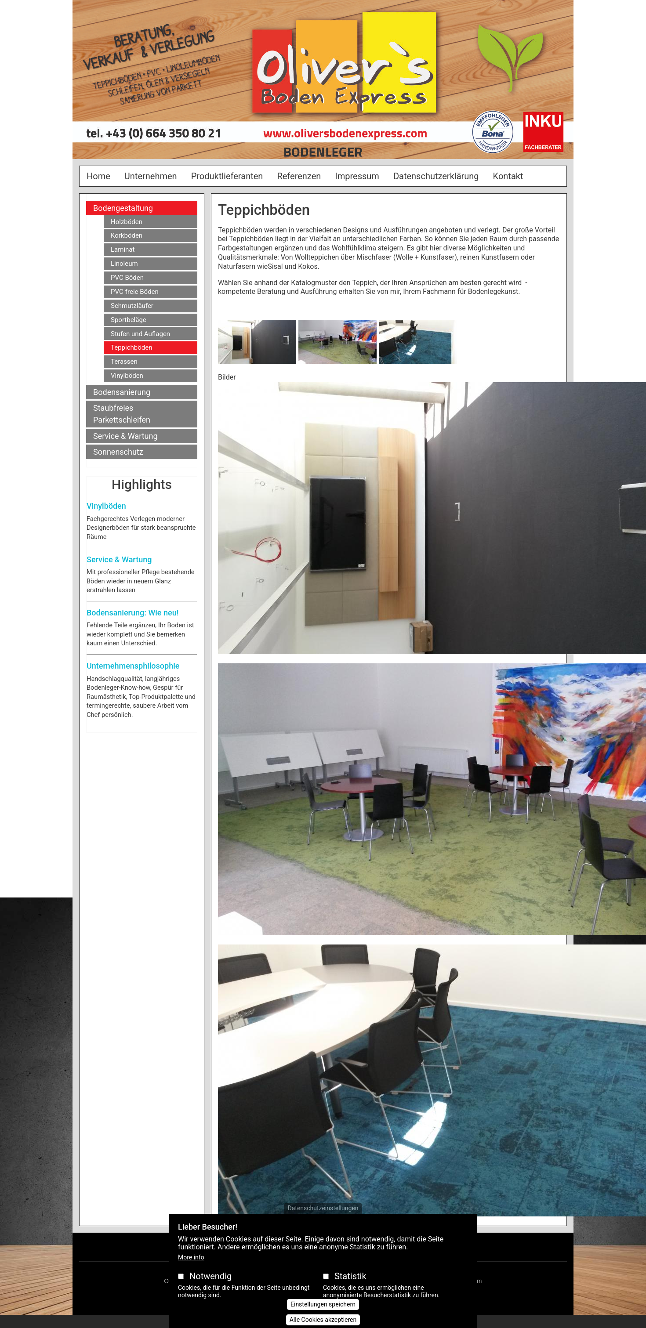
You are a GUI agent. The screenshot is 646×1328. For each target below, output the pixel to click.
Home (98, 176)
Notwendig (210, 1287)
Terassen (124, 361)
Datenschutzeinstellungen (323, 1219)
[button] (257, 344)
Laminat (122, 249)
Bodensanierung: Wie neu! (132, 612)
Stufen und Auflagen (140, 334)
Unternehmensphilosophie (133, 665)
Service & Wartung (125, 436)
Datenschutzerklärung (436, 176)
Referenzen (299, 176)
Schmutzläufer (132, 306)
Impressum (357, 176)
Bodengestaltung (123, 208)
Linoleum (124, 264)
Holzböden (126, 222)
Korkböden (126, 235)
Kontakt (508, 176)
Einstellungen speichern (323, 1315)
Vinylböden (127, 376)
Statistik (350, 1287)
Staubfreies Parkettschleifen (121, 413)
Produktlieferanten (227, 176)
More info (191, 1268)
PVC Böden (127, 278)
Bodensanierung (121, 392)
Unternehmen (150, 176)
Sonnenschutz (118, 451)
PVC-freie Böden (135, 292)
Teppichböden (131, 347)
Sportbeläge (128, 320)
